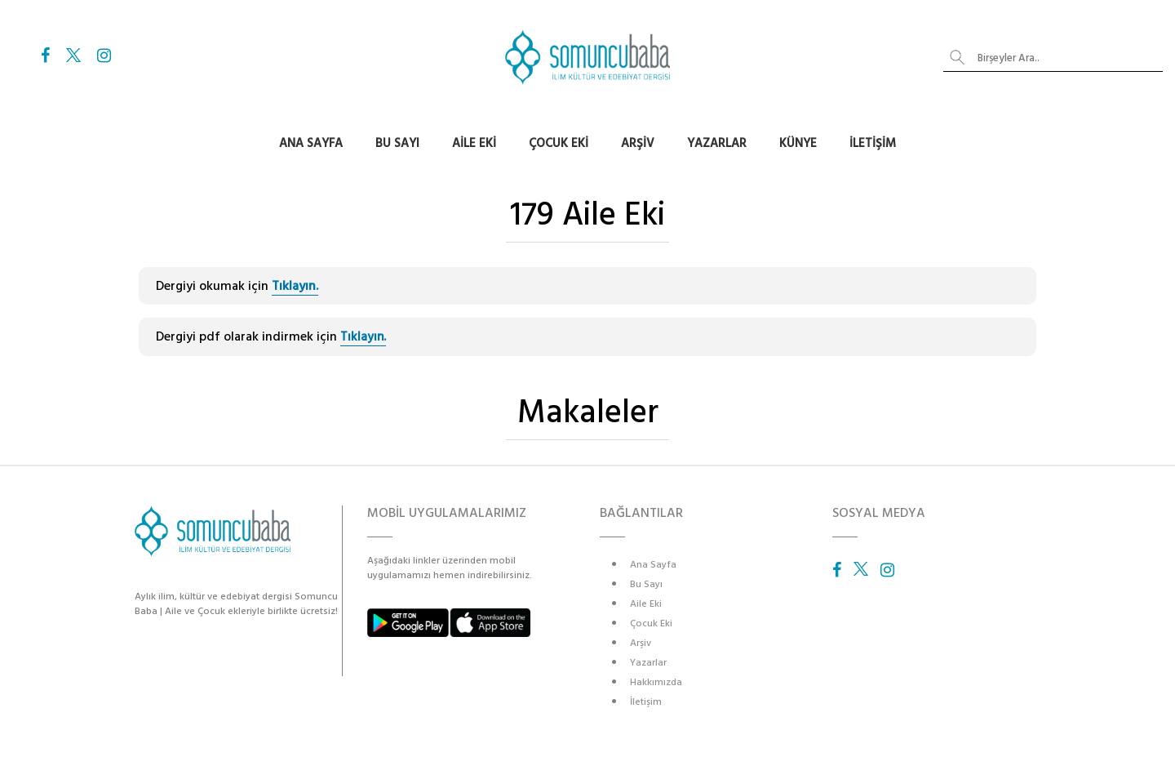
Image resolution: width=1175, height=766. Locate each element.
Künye (798, 143)
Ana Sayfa (311, 143)
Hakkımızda (656, 682)
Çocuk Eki (558, 143)
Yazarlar (717, 143)
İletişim (872, 143)
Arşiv (637, 143)
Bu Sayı (397, 143)
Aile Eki (474, 143)
